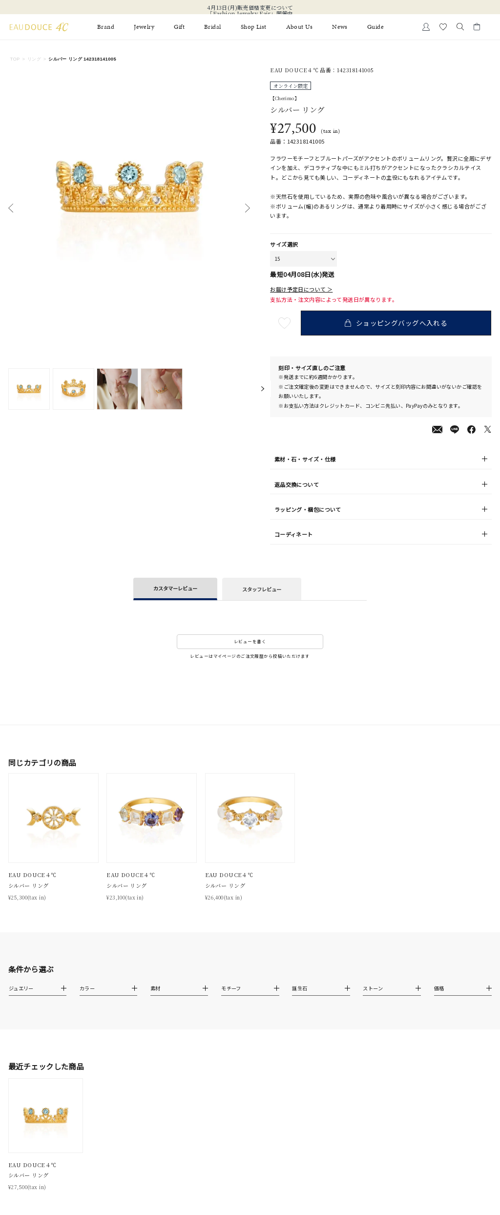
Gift (179, 26)
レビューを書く (250, 641)
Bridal (212, 26)
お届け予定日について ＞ (301, 289)
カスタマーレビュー (175, 588)
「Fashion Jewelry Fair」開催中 (250, 13)
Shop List (254, 26)
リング (34, 59)
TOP (15, 59)
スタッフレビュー (261, 589)
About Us (299, 26)
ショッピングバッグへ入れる (397, 323)
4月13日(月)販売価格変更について (250, 7)
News (340, 26)
